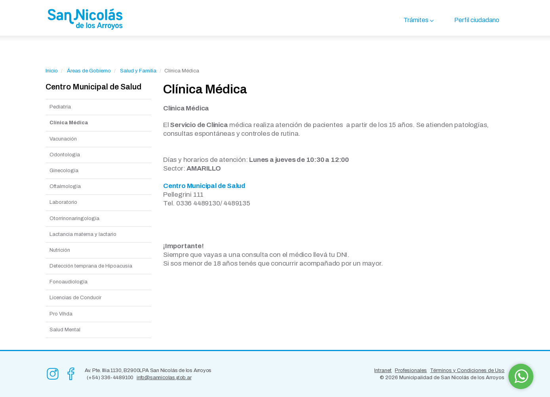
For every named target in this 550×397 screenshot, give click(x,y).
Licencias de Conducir (75, 297)
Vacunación (63, 139)
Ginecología (63, 170)
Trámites (415, 20)
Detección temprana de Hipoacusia (90, 266)
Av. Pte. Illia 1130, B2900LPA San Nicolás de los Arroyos (148, 370)
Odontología (64, 155)
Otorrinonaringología (74, 218)
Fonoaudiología (68, 282)
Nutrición (59, 250)
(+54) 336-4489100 (110, 377)
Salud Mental (64, 329)
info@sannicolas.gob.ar (164, 377)
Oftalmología (65, 186)
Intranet (383, 370)
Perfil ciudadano (476, 20)
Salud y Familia (138, 71)
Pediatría (60, 107)
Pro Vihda (60, 314)
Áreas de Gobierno (89, 71)
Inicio (52, 71)
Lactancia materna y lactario (82, 234)
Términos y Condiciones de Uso (467, 370)
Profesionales (411, 370)
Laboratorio (63, 202)
